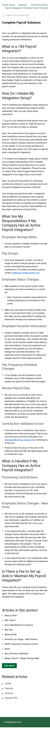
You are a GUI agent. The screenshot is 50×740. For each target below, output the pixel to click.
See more (9, 665)
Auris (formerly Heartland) (16, 653)
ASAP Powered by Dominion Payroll (21, 644)
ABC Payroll (10, 620)
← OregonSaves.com (11, 722)
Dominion (9, 693)
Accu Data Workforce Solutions (19, 625)
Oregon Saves (8, 5)
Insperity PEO (11, 698)
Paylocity (9, 688)
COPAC (8, 683)
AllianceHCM (10, 634)
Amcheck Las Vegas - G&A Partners (21, 639)
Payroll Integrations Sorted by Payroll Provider (26, 8)
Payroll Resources (39, 5)
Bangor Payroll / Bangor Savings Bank (22, 658)
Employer (23, 5)
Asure (7, 649)
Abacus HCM (11, 615)
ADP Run (9, 630)
